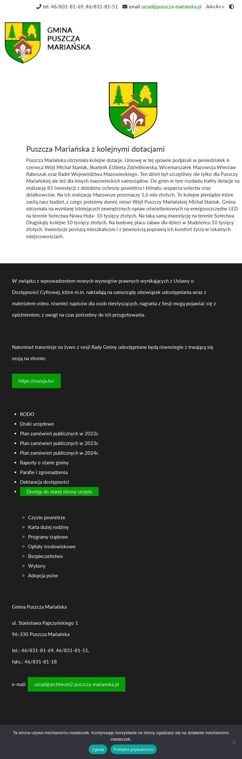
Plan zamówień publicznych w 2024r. (59, 453)
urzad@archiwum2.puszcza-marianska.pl (76, 684)
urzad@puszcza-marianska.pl (172, 6)
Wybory (37, 566)
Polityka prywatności (133, 749)
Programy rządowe (48, 537)
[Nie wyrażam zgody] (234, 742)
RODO (27, 414)
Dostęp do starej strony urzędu (59, 491)
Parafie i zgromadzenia (44, 472)
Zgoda (98, 749)
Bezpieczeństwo (45, 556)
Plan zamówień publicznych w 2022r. (59, 433)
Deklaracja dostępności (44, 482)
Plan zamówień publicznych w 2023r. (59, 443)
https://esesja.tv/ (36, 381)
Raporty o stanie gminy (44, 462)
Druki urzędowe (37, 424)
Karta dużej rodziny (48, 527)
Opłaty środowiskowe (52, 546)
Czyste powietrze (46, 517)
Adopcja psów (43, 575)
